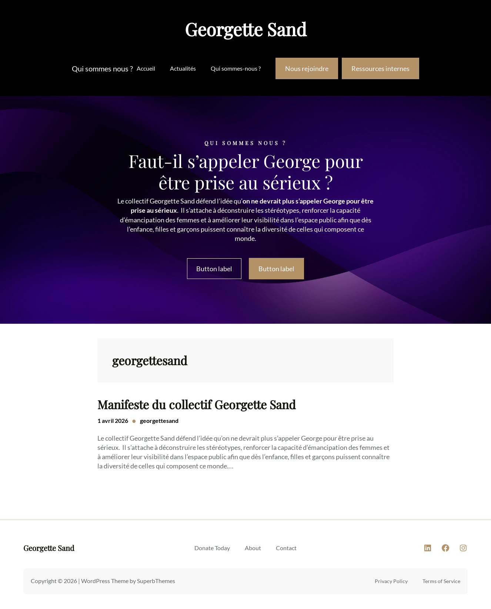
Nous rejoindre (306, 68)
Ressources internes (380, 68)
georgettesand (159, 420)
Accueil (146, 68)
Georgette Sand (246, 29)
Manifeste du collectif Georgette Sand (196, 404)
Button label (214, 269)
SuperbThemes (156, 580)
